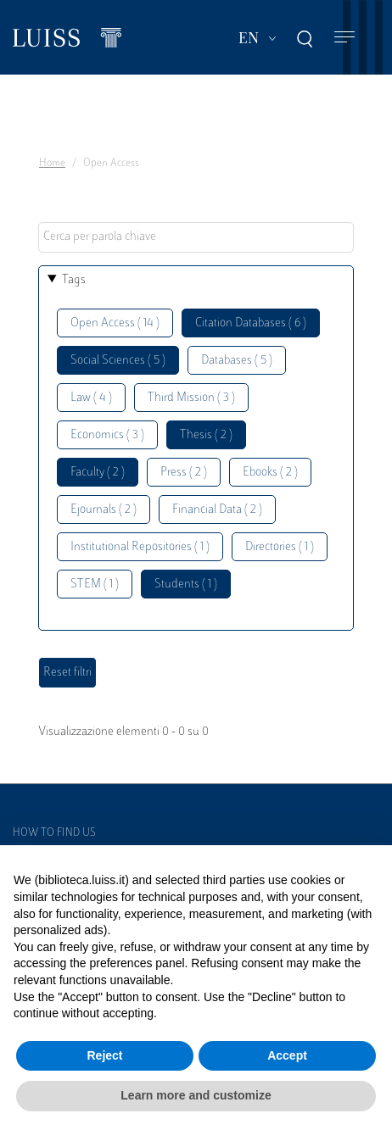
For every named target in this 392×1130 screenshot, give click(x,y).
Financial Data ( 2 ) (217, 510)
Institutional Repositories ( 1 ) (140, 547)
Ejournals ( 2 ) (103, 510)
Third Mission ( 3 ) (191, 398)
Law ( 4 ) (91, 398)
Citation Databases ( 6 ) (250, 323)
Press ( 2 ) (183, 472)
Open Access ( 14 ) (115, 323)
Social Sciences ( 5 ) (117, 360)
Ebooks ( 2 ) (270, 472)
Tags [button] (74, 280)
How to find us (54, 833)
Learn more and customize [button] (195, 1095)
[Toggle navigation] (344, 37)
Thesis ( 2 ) (206, 435)
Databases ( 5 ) (236, 360)
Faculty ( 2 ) (97, 472)
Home (52, 164)
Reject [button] (104, 1055)
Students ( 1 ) (185, 584)
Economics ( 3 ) (107, 435)
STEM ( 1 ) (94, 584)
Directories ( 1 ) (279, 547)
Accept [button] (287, 1055)
